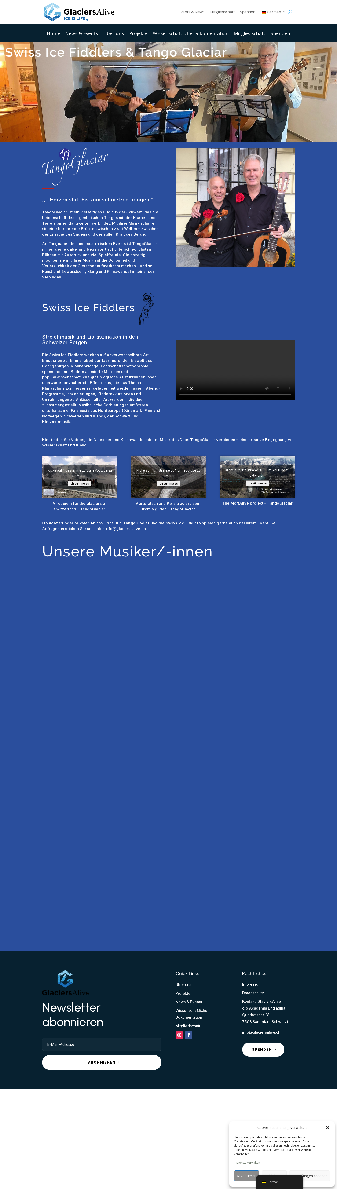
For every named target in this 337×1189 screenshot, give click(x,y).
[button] (327, 1127)
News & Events (81, 34)
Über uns (113, 34)
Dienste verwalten (248, 1163)
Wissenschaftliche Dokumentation (191, 34)
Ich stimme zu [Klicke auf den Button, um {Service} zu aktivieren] (79, 483)
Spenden (247, 12)
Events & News (192, 12)
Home (53, 34)
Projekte (138, 34)
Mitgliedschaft (222, 12)
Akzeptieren (246, 1175)
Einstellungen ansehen (309, 1175)
